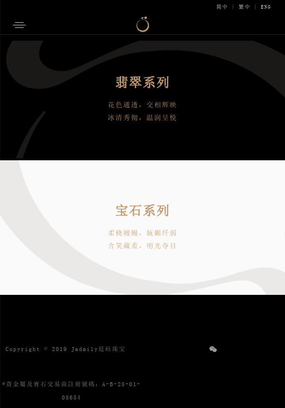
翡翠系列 (142, 82)
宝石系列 (142, 210)
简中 (222, 6)
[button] (18, 27)
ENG (266, 6)
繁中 (245, 6)
